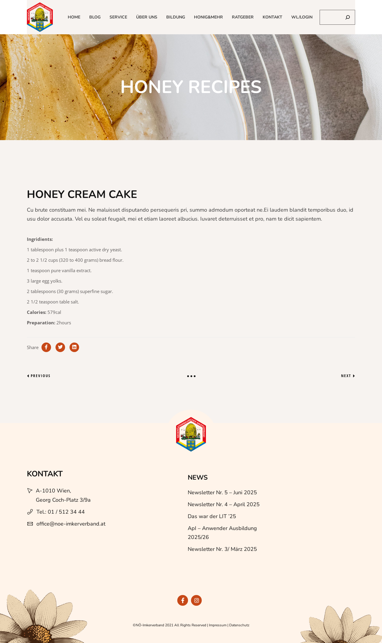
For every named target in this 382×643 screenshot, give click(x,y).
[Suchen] (347, 17)
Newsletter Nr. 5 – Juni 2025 (222, 492)
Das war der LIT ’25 (212, 516)
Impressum (218, 625)
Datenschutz (239, 625)
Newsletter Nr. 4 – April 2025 (224, 504)
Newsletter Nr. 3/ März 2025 (222, 549)
